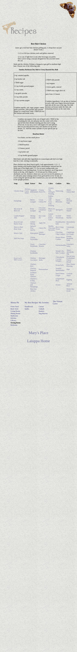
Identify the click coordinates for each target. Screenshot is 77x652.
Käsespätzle (34, 233)
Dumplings (17, 201)
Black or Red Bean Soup (18, 228)
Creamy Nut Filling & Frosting (51, 191)
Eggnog (69, 280)
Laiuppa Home (38, 341)
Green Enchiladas (34, 245)
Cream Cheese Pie (42, 201)
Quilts (27, 309)
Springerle (59, 210)
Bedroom (14, 325)
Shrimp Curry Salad (27, 191)
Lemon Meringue (42, 233)
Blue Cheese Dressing (71, 265)
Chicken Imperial (33, 269)
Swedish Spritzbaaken (60, 269)
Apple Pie (42, 223)
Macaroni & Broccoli (18, 210)
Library (13, 320)
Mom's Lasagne (33, 201)
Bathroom (14, 316)
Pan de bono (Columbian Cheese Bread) (71, 259)
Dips (68, 269)
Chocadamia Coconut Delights (60, 259)
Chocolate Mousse (42, 245)
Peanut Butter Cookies (60, 238)
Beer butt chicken (33, 290)
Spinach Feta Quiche (33, 228)
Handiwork (29, 306)
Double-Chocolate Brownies (51, 228)
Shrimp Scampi (32, 217)
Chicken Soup (18, 191)
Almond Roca (69, 285)
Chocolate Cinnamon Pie (42, 210)
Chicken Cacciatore (33, 259)
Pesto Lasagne (33, 210)
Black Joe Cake (51, 210)
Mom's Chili (18, 233)
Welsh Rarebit (69, 217)
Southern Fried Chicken (33, 274)
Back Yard (14, 309)
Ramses (41, 311)
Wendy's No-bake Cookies (60, 252)
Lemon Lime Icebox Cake (50, 217)
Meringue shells (42, 259)
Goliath (41, 309)
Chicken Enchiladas (34, 252)
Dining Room (15, 313)
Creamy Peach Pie (42, 191)
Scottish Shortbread (59, 217)
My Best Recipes (31, 303)
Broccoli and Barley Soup (18, 223)
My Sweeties (44, 303)
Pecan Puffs (60, 265)
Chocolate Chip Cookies (60, 233)
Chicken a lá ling (33, 279)
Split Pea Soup (19, 238)
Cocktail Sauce (69, 274)
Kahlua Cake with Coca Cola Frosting (51, 200)
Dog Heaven (43, 313)
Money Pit (15, 303)
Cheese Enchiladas (34, 238)
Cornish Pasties (69, 210)
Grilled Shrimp (32, 223)
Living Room (15, 311)
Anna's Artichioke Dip (70, 252)
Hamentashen (43, 269)
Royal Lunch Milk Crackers (18, 259)
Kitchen (13, 318)
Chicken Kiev (33, 265)
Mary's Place (38, 333)
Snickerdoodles (61, 245)
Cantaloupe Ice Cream (70, 233)
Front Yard (15, 306)
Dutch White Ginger (60, 274)
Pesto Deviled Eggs (69, 201)
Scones (58, 285)
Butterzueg (59, 191)
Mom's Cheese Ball (71, 191)
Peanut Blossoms (59, 201)
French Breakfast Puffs (70, 238)
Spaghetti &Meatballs (34, 191)
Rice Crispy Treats (60, 228)
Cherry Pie (42, 228)
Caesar (41, 306)
